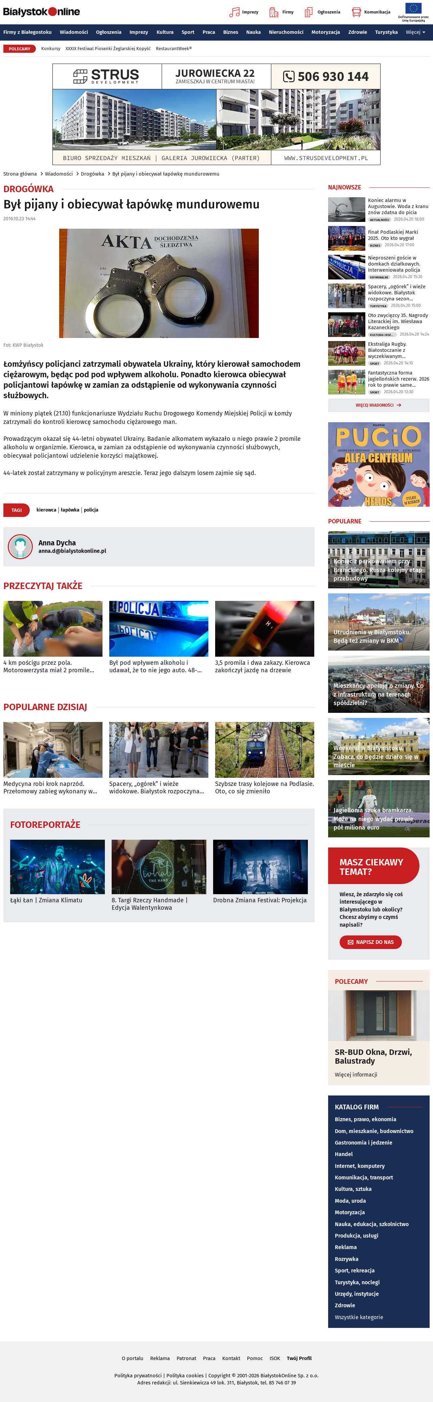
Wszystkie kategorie (359, 1317)
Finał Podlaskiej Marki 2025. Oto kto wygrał (393, 235)
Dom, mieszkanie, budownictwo (374, 1131)
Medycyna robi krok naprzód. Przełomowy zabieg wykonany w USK (48, 788)
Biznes (230, 32)
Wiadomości (74, 32)
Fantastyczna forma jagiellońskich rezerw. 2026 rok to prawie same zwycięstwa (398, 379)
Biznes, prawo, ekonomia (365, 1119)
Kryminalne (379, 277)
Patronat (186, 1358)
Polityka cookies (185, 1376)
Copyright (219, 1376)
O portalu (132, 1358)
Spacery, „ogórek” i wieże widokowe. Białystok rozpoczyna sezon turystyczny (154, 788)
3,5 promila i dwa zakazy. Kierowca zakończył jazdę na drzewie (262, 666)
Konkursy (50, 48)
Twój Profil (299, 1358)
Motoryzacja (326, 32)
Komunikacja (370, 12)
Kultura (165, 32)
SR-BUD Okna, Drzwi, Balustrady (373, 1057)
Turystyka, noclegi (357, 1282)
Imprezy (243, 12)
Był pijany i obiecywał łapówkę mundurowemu (166, 174)
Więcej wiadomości (375, 405)
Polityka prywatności (138, 1376)
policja (91, 510)
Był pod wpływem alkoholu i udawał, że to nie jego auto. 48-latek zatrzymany (153, 666)
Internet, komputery (360, 1166)
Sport (188, 32)
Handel (344, 1154)
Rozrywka (347, 1259)
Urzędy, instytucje (357, 1294)
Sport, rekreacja (355, 1270)
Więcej (416, 32)
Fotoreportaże (45, 824)
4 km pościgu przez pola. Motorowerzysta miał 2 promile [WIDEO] (46, 666)
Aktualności (379, 220)
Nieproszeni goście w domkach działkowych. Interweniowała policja (394, 264)
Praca (209, 32)
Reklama (346, 1247)
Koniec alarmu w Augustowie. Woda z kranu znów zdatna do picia (398, 206)
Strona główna (20, 174)
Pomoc (255, 1358)
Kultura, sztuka (353, 1189)
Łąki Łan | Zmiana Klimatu (46, 900)
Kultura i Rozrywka (383, 335)
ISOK (275, 1358)
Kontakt (231, 1358)
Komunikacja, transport (364, 1177)
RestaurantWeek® (174, 48)
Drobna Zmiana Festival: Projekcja (260, 900)
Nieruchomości (286, 32)
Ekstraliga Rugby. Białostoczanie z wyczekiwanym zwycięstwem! (387, 350)
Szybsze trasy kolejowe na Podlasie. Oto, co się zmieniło (264, 788)
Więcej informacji (356, 1074)
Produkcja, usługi (357, 1236)
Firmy (282, 12)
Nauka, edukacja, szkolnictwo (372, 1224)
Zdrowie (357, 32)
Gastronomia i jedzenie (363, 1142)
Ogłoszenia (322, 12)
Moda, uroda (350, 1201)
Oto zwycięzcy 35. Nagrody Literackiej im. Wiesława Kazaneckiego (398, 321)
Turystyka (386, 32)
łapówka (70, 510)
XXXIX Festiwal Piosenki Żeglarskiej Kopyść (108, 48)
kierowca (46, 510)
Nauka (253, 32)
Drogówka (92, 174)
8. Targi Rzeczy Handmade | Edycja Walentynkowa (150, 904)
